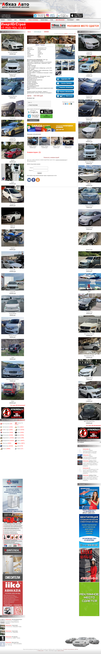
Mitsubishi (15, 632)
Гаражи (20, 437)
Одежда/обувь (8, 432)
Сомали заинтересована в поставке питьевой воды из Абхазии (90, 451)
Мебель (21, 443)
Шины (20, 432)
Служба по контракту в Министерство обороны (12, 622)
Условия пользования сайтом (70, 649)
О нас (51, 19)
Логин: (31, 167)
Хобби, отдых (8, 429)
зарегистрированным (61, 159)
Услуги (20, 429)
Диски (20, 435)
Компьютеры (8, 446)
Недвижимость (8, 437)
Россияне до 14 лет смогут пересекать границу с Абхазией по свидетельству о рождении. (90, 464)
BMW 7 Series (16, 638)
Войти (77, 19)
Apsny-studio (60, 650)
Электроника (8, 435)
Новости (9, 19)
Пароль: (31, 170)
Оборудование (8, 440)
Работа (20, 440)
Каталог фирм (44, 19)
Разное (6, 448)
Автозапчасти (8, 427)
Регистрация (70, 19)
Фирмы (20, 448)
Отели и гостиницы (33, 19)
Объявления (22, 19)
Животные (7, 443)
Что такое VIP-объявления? (17, 405)
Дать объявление (60, 19)
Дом (20, 446)
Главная (3, 19)
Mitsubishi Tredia (17, 626)
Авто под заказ (7, 423)
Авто (15, 19)
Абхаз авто (41, 650)
